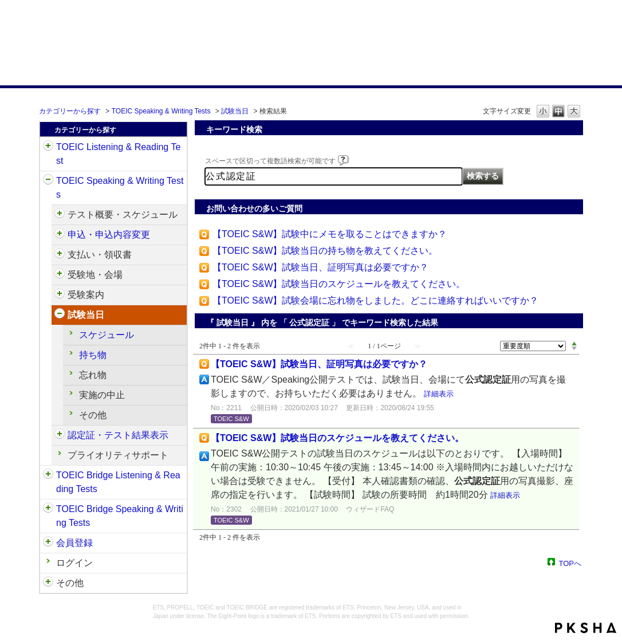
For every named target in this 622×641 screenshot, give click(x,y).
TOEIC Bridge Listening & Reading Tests (118, 482)
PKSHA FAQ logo (585, 627)
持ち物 (93, 355)
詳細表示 (439, 394)
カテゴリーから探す (70, 111)
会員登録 (74, 543)
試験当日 (235, 111)
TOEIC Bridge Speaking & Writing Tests (119, 516)
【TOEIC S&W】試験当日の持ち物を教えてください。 (325, 250)
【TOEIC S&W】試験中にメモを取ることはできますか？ (329, 234)
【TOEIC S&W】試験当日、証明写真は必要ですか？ (320, 267)
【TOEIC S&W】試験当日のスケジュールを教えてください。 (339, 284)
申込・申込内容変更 (109, 234)
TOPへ (570, 563)
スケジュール (106, 335)
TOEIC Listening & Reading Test (118, 154)
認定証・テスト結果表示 (118, 435)
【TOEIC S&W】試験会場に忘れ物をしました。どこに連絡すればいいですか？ (375, 300)
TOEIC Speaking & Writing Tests (161, 111)
